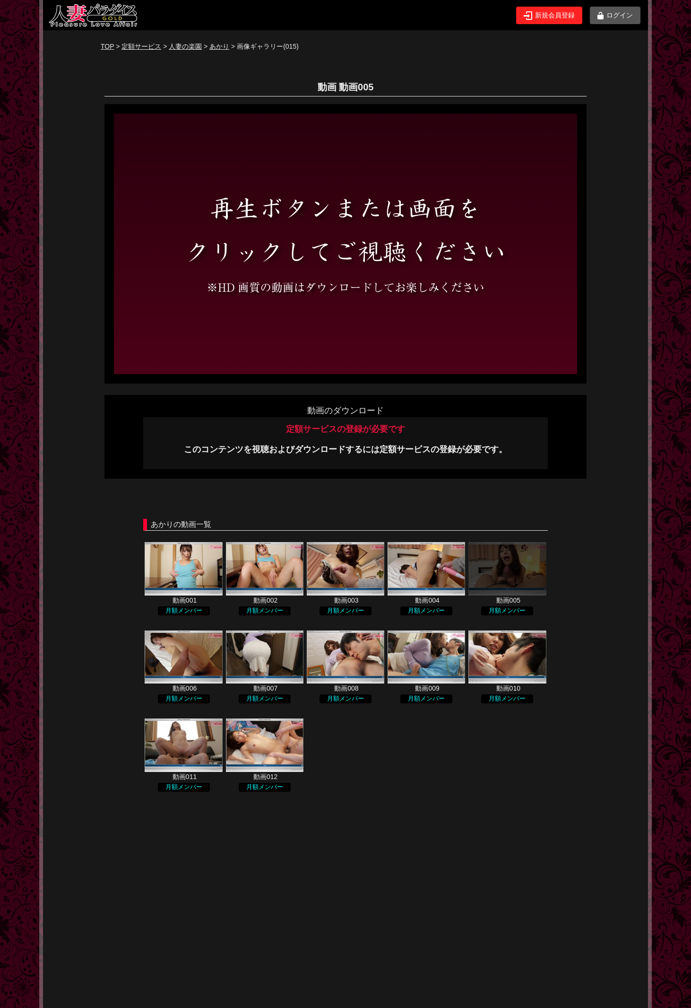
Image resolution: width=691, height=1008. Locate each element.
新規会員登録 (549, 15)
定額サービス (141, 46)
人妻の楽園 (185, 46)
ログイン (615, 15)
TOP (107, 46)
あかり (219, 46)
